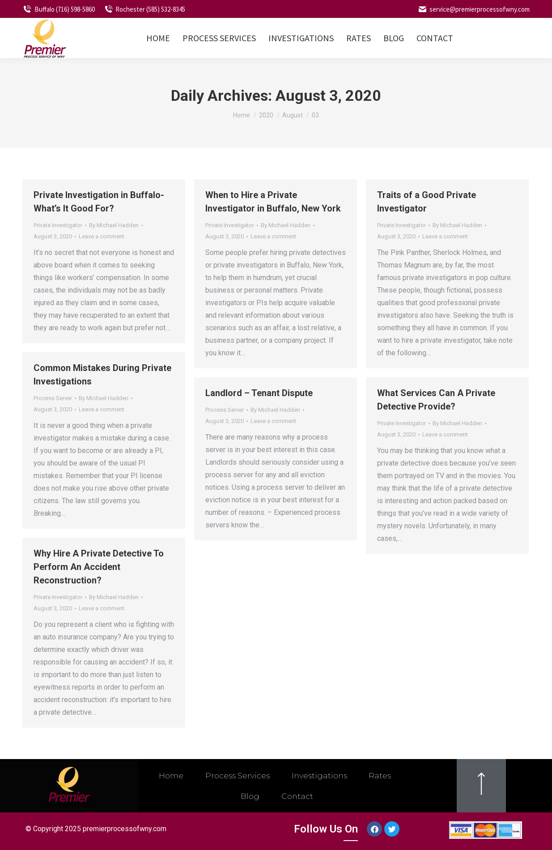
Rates (382, 776)
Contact (298, 796)
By (114, 225)
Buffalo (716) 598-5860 (58, 9)
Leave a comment (101, 236)
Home (169, 776)
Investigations (320, 776)
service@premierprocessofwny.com (473, 9)
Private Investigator (58, 225)
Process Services (236, 776)
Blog (249, 796)
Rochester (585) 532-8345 (145, 9)
